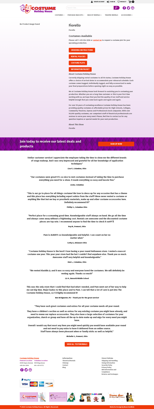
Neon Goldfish (129, 407)
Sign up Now (116, 144)
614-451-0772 (39, 365)
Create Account (97, 1)
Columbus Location (41, 360)
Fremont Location (26, 360)
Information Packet (80, 69)
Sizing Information (108, 363)
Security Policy (107, 365)
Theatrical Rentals (68, 361)
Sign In (111, 1)
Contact (65, 365)
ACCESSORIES (126, 15)
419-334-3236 (24, 365)
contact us (97, 40)
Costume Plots (78, 63)
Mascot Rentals (93, 15)
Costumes (59, 15)
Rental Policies (78, 56)
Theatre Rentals (111, 15)
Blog (64, 367)
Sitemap (65, 363)
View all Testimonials (77, 344)
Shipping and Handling (110, 361)
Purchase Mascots (75, 15)
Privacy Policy (106, 367)
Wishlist (121, 1)
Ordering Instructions (82, 50)
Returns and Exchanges (110, 374)
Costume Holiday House (29, 358)
